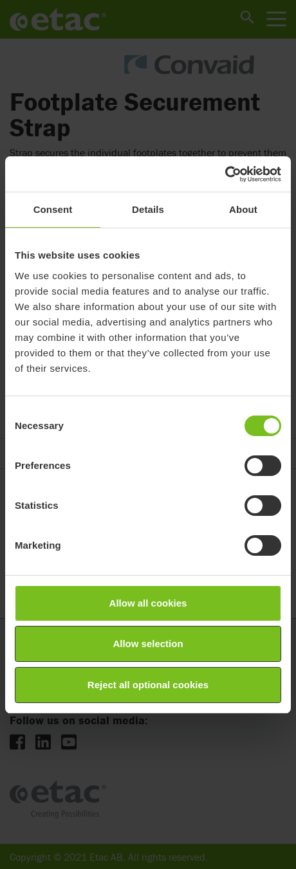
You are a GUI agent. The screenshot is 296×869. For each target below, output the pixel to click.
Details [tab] (148, 209)
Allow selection (148, 643)
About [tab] (243, 209)
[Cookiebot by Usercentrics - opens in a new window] (225, 174)
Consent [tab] (53, 209)
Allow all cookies (148, 603)
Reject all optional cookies (148, 684)
